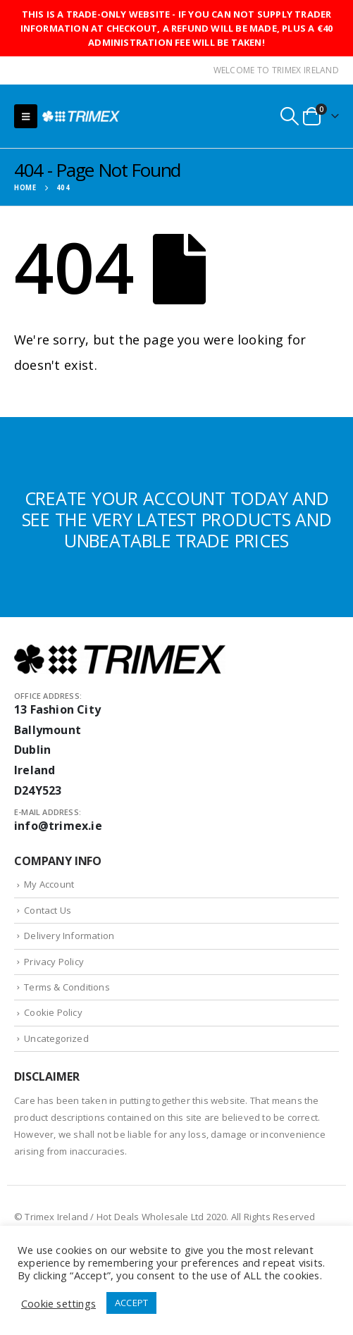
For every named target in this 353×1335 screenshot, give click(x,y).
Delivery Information (69, 935)
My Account (49, 884)
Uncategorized (56, 1038)
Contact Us (47, 910)
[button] (25, 116)
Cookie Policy (53, 1012)
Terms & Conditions (67, 987)
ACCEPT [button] (131, 1302)
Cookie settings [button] (58, 1303)
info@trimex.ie (58, 825)
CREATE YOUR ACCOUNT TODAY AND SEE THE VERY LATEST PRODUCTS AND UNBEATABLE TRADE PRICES (177, 519)
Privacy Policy (54, 961)
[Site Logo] (81, 116)
